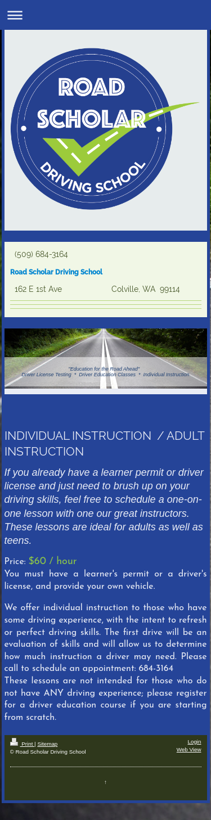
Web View (189, 749)
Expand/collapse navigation (105, 15)
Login (194, 741)
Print (22, 744)
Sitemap (47, 744)
